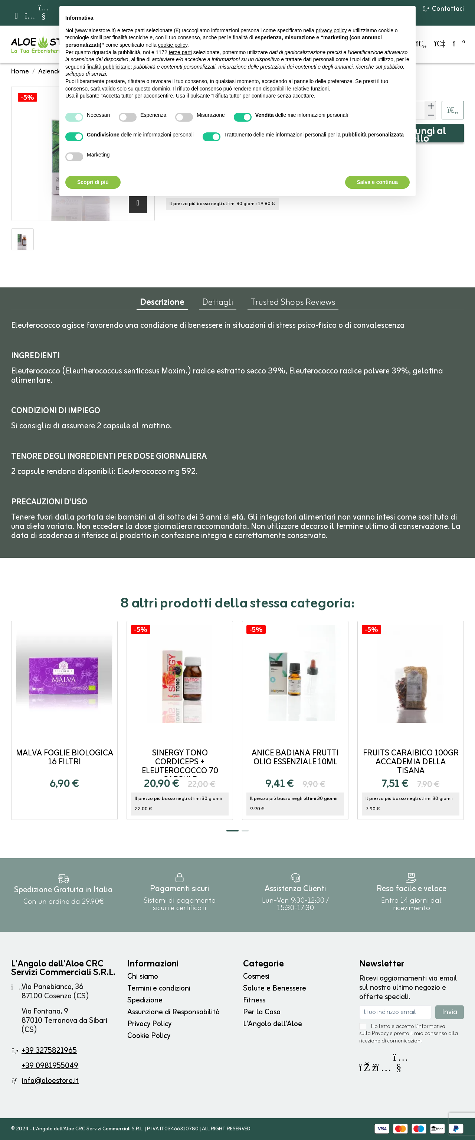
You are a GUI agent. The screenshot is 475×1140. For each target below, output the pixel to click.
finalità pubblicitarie (108, 67)
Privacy (380, 1033)
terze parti (180, 52)
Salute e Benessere (274, 988)
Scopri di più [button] (93, 182)
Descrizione (162, 304)
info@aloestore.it (50, 1081)
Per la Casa (262, 1012)
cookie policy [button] (172, 45)
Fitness (254, 1000)
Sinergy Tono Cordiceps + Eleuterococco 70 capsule (180, 767)
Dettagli (217, 304)
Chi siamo (142, 977)
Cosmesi (256, 977)
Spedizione (145, 1000)
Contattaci (443, 8)
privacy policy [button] (331, 30)
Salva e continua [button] (377, 182)
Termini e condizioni (158, 988)
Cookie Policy (148, 1036)
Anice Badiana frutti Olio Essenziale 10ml (295, 758)
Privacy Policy (149, 1024)
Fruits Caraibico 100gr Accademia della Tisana (411, 762)
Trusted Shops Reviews (293, 304)
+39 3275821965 (49, 1051)
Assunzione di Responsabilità (173, 1012)
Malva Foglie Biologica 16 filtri (64, 758)
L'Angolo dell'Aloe (272, 1024)
